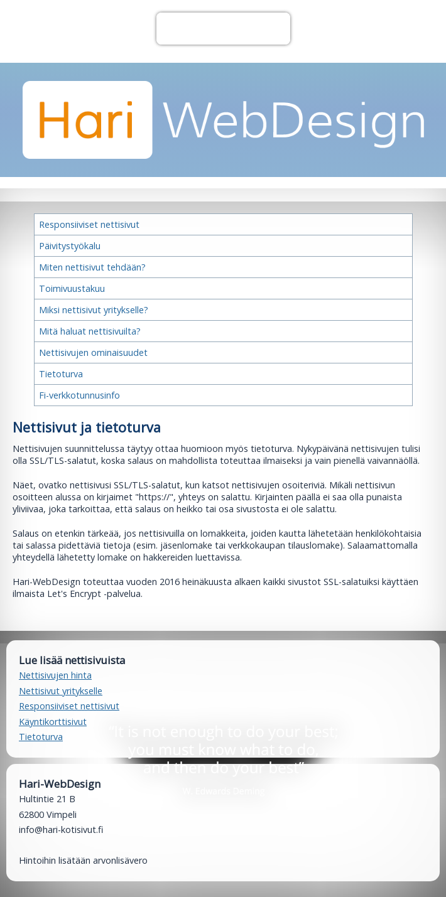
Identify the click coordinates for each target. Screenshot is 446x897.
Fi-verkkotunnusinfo (79, 395)
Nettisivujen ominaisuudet (93, 352)
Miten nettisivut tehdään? (92, 267)
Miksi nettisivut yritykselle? (93, 310)
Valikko (223, 29)
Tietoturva (61, 374)
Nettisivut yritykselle (60, 691)
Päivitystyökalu (70, 246)
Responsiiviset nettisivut (89, 224)
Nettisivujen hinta (55, 675)
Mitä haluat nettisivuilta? (90, 331)
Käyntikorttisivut (53, 722)
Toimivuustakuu (72, 288)
